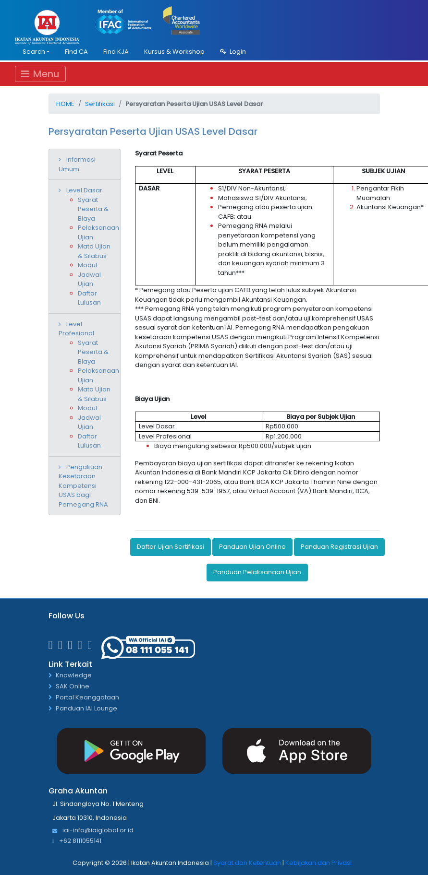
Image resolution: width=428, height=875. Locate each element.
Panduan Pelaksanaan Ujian (257, 572)
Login (233, 51)
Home (65, 103)
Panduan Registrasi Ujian (339, 546)
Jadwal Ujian (89, 279)
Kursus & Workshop (174, 51)
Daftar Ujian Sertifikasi (170, 546)
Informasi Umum (77, 164)
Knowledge (74, 676)
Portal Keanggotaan (87, 698)
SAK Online (72, 687)
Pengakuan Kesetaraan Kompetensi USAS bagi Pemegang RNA (83, 485)
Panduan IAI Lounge (86, 709)
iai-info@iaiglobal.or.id (93, 831)
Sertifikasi (100, 103)
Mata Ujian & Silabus (94, 251)
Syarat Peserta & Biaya (93, 209)
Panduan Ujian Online (252, 546)
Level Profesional (76, 328)
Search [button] (34, 51)
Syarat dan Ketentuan (247, 863)
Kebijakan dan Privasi (318, 863)
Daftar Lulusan (89, 298)
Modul (87, 265)
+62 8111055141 (77, 841)
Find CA (76, 51)
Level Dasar (84, 190)
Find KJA (116, 51)
